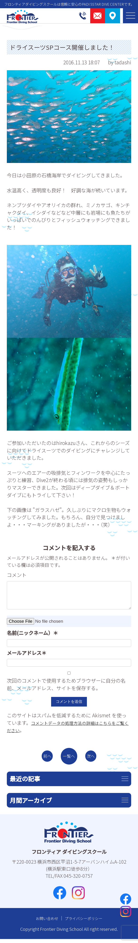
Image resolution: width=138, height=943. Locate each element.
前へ (42, 757)
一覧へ (68, 757)
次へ (96, 757)
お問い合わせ (43, 922)
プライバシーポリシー (85, 922)
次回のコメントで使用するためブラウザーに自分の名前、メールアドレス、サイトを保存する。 (66, 684)
